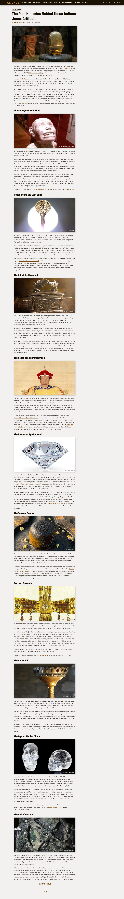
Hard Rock (36, 2)
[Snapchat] (117, 2)
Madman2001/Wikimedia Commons (66, 146)
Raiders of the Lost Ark (35, 73)
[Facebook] (103, 2)
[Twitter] (112, 2)
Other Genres (47, 2)
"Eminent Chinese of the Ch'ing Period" (26, 418)
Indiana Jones (68, 68)
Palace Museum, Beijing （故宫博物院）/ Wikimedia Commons (60, 393)
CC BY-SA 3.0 (69, 189)
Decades (57, 2)
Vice (23, 636)
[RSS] (120, 2)
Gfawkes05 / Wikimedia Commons (66, 619)
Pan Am (23, 103)
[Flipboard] (114, 2)
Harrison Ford (18, 79)
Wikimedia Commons (44, 189)
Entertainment (67, 2)
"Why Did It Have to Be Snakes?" (31, 484)
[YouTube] (106, 2)
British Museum (53, 807)
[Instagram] (109, 2)
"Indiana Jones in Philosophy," (56, 503)
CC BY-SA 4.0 (68, 655)
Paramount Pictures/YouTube (70, 61)
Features (85, 2)
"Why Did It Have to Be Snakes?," (29, 261)
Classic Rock (26, 2)
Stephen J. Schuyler (19, 22)
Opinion (77, 2)
